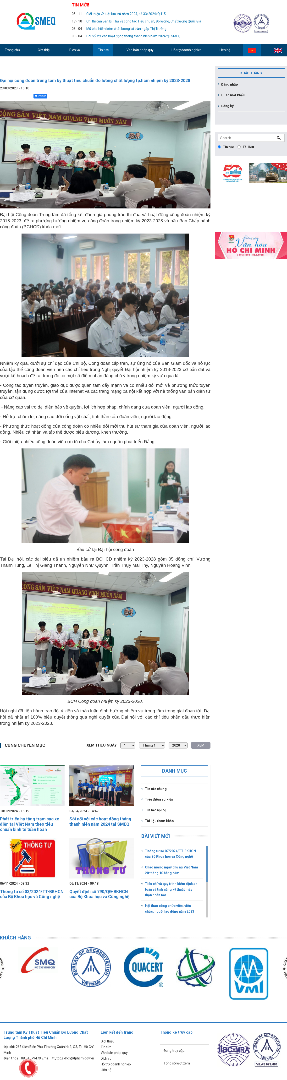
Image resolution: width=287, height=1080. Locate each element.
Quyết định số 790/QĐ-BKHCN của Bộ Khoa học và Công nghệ (99, 894)
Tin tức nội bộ (155, 810)
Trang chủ (12, 50)
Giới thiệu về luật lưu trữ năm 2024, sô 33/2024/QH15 (126, 14)
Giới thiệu (107, 1041)
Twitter (40, 95)
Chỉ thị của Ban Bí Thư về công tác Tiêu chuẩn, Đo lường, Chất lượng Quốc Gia (143, 21)
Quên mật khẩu (233, 95)
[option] (91, 967)
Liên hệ (106, 1070)
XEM (200, 745)
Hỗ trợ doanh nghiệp (116, 1064)
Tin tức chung (156, 789)
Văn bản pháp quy (114, 1053)
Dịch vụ (106, 1058)
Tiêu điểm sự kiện (159, 799)
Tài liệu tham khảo (159, 821)
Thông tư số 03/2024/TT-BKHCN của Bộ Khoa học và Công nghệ (32, 894)
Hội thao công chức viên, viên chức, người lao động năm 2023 (169, 908)
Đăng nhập (229, 84)
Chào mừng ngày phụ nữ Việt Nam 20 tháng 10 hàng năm (171, 870)
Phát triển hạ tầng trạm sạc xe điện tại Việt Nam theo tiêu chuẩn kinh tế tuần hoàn (29, 824)
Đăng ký (227, 106)
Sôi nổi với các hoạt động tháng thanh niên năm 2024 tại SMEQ (133, 36)
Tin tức (226, 147)
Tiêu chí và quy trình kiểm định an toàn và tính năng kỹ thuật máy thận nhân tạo (171, 889)
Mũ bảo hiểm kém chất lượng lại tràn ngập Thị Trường (126, 29)
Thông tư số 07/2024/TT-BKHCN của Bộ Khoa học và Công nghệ (170, 854)
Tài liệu (245, 147)
